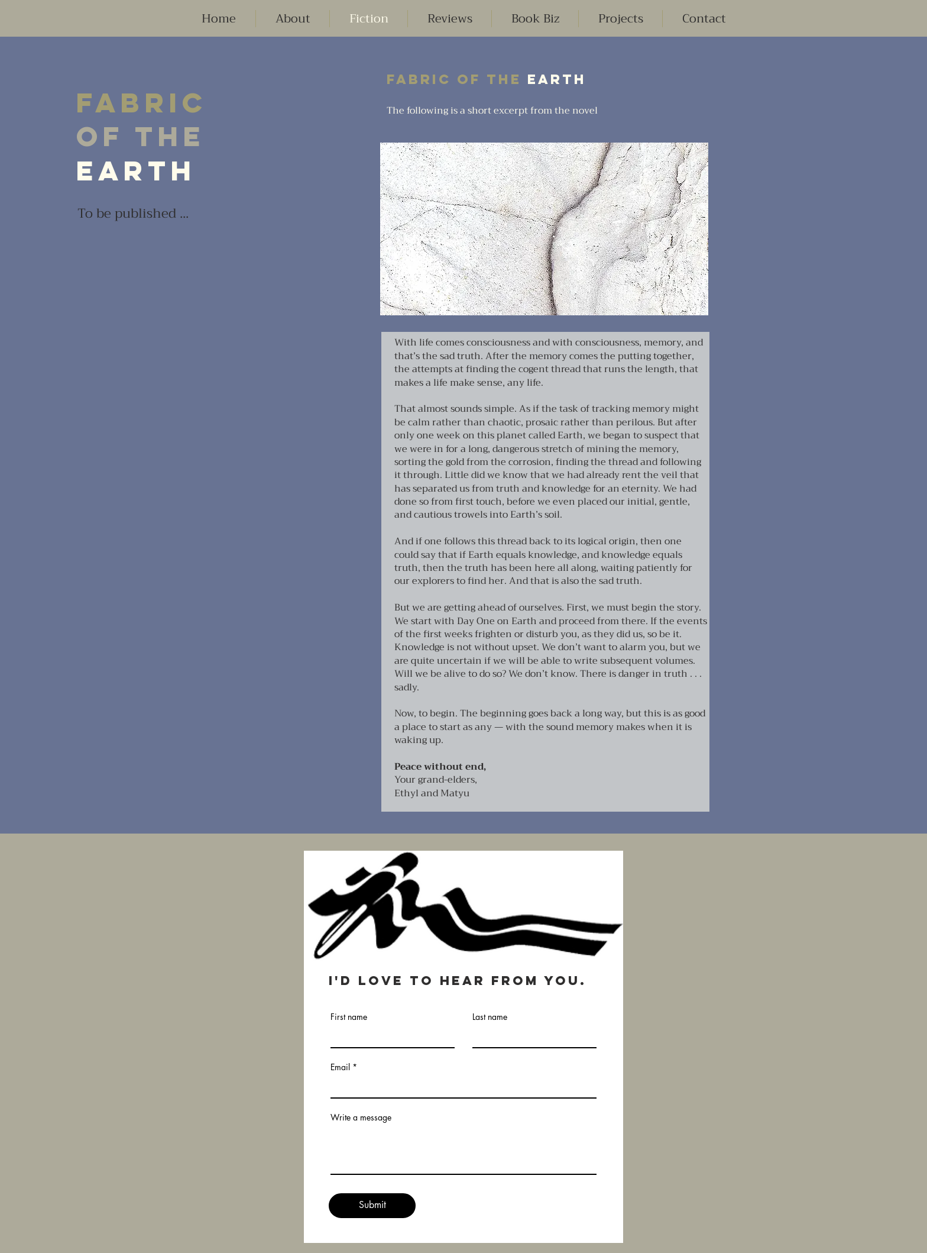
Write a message (360, 1117)
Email (340, 1067)
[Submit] (372, 1205)
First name (348, 1017)
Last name (489, 1017)
